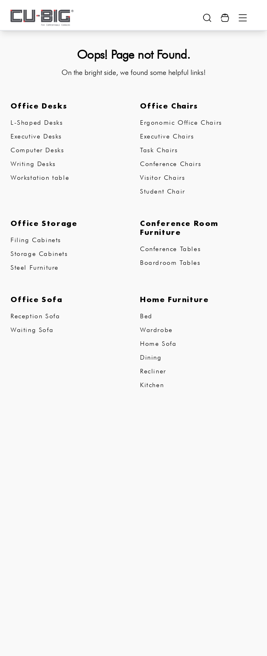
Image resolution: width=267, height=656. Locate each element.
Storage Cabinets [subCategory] (39, 254)
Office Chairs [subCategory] (169, 105)
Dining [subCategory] (151, 357)
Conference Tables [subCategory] (170, 249)
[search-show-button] (207, 18)
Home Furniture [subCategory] (174, 299)
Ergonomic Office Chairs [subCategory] (181, 122)
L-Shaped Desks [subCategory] (37, 122)
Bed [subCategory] (146, 316)
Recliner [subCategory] (153, 371)
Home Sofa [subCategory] (158, 343)
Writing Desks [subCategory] (33, 164)
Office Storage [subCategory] (44, 223)
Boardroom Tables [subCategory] (170, 262)
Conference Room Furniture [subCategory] (179, 227)
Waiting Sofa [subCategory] (32, 330)
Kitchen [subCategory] (152, 385)
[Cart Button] (225, 18)
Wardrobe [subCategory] (156, 330)
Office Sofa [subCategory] (37, 299)
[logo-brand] (42, 18)
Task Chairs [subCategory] (159, 150)
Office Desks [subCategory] (39, 105)
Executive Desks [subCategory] (36, 136)
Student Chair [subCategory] (162, 191)
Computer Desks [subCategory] (37, 150)
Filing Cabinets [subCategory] (36, 240)
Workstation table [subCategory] (40, 177)
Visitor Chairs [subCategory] (162, 177)
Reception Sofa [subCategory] (35, 316)
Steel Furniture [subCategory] (35, 267)
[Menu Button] (243, 18)
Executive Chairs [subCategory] (167, 136)
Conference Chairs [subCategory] (170, 164)
